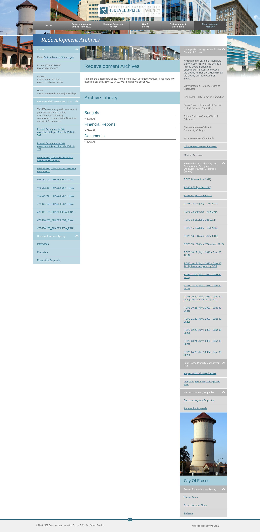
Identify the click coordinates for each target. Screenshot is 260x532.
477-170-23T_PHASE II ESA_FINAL (56, 228)
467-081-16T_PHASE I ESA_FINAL (55, 179)
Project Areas (191, 497)
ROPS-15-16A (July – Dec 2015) (200, 228)
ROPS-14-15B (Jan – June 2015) (201, 236)
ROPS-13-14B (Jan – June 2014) (201, 211)
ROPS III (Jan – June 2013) (198, 195)
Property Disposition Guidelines (200, 373)
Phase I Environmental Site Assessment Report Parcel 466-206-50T (56, 132)
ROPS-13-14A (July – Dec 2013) (200, 203)
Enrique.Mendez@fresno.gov (59, 57)
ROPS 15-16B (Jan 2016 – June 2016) (204, 244)
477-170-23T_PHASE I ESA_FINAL (55, 220)
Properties (42, 252)
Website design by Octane (205, 526)
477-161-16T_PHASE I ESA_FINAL (55, 204)
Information (43, 244)
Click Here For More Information (200, 146)
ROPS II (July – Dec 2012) (197, 187)
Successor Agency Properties (199, 400)
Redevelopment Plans (195, 505)
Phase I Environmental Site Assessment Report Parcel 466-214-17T (56, 146)
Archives (188, 513)
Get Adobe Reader (95, 525)
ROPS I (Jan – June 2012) (197, 179)
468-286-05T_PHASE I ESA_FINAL (55, 195)
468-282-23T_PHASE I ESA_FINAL (55, 187)
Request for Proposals (48, 260)
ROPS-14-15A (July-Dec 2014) (200, 219)
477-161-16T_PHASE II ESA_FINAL (56, 212)
